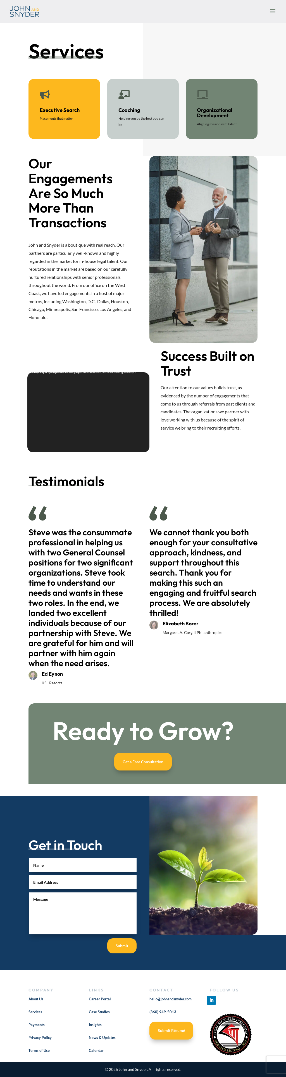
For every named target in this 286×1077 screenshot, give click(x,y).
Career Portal (100, 999)
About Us (35, 999)
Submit (122, 945)
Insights (95, 1024)
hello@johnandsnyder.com (170, 999)
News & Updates (102, 1037)
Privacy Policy (40, 1037)
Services (35, 1012)
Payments (36, 1024)
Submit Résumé (171, 1030)
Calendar (96, 1050)
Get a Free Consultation (143, 761)
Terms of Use (39, 1050)
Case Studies (99, 1012)
